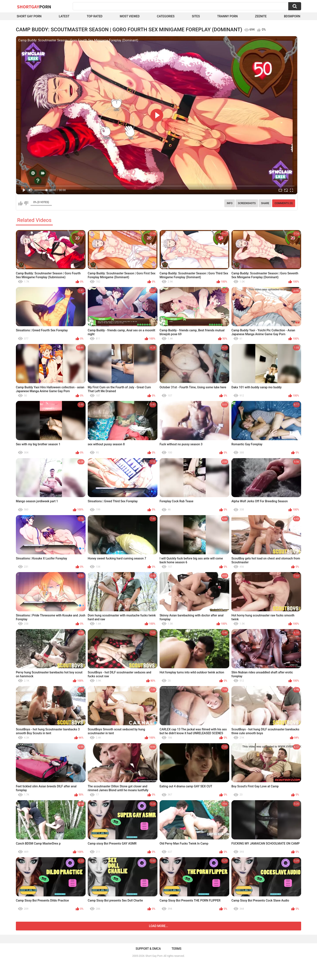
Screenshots (247, 203)
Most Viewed (129, 16)
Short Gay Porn (29, 16)
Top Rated (95, 16)
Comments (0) (284, 203)
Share (265, 203)
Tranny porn (227, 16)
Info (229, 203)
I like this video (20, 203)
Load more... (158, 926)
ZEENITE (261, 16)
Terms (176, 948)
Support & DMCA (148, 948)
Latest (64, 16)
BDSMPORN (292, 16)
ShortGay (34, 7)
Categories (166, 16)
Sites (196, 16)
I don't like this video (26, 203)
